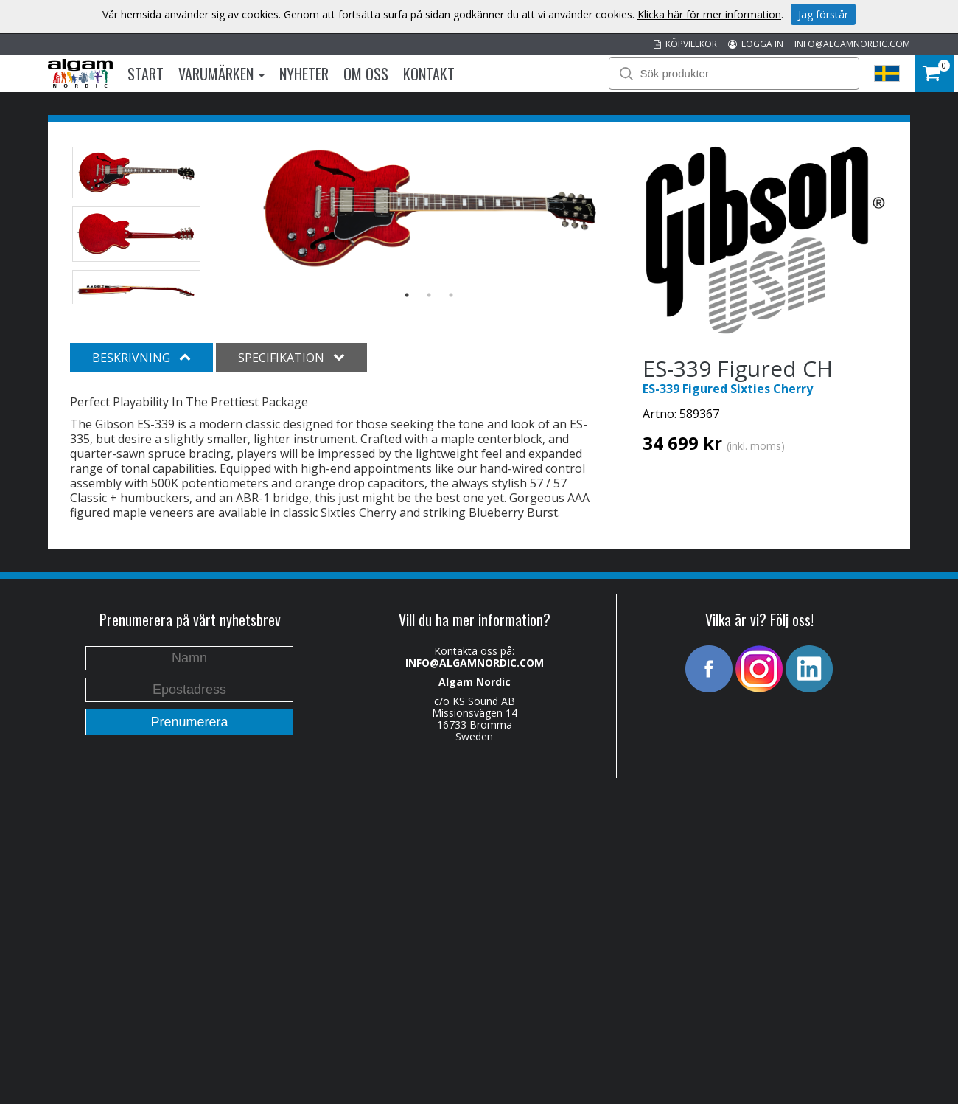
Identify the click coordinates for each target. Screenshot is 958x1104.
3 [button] (451, 295)
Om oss (365, 74)
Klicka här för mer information (709, 14)
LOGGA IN (755, 44)
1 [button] (406, 295)
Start (145, 74)
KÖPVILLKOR (685, 44)
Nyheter (304, 74)
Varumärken (221, 74)
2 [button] (429, 295)
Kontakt (429, 74)
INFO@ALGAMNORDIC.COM (852, 44)
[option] (429, 208)
